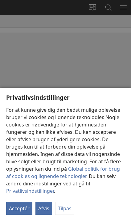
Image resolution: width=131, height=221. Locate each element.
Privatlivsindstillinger (30, 191)
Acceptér (19, 208)
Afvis (43, 208)
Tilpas (65, 208)
